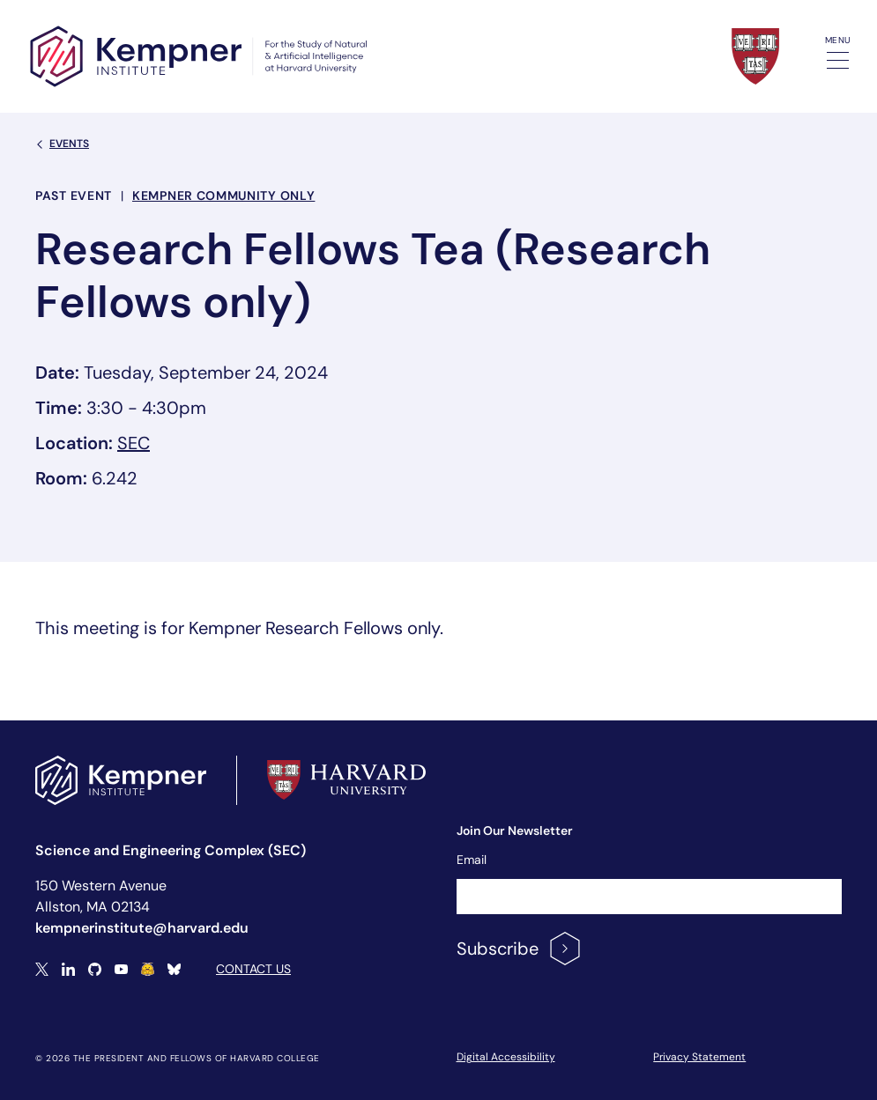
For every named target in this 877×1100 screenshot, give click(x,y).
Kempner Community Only (223, 195)
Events (62, 144)
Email (472, 859)
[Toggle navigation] (838, 60)
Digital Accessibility (506, 1057)
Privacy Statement (699, 1057)
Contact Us (253, 969)
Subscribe (520, 948)
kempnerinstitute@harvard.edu (142, 928)
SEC (133, 443)
